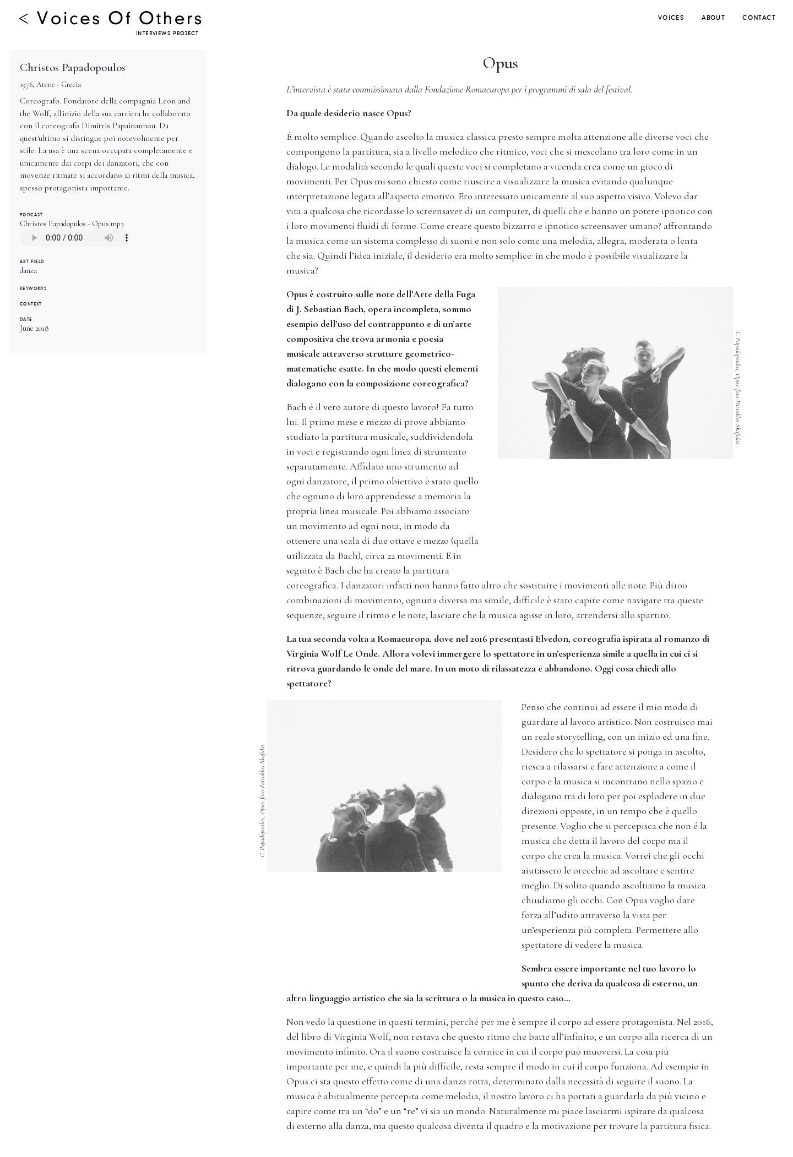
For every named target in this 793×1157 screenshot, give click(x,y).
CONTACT (758, 17)
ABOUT (713, 17)
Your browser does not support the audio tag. (75, 238)
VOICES (671, 17)
